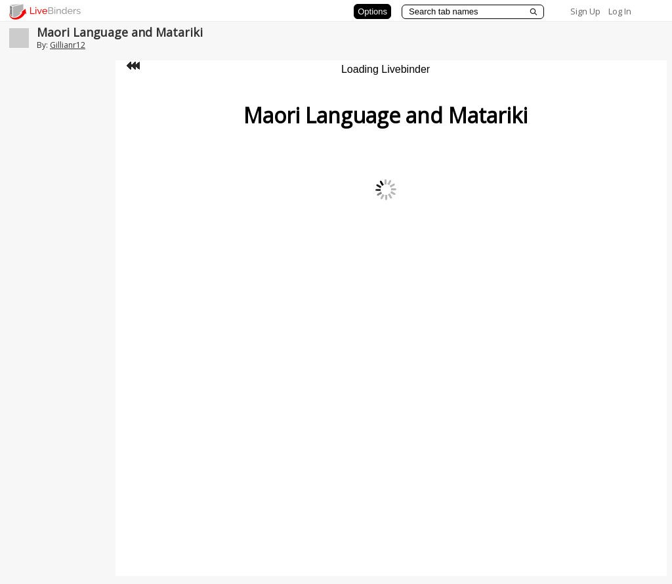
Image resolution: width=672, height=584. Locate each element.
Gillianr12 (67, 45)
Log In (619, 11)
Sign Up (585, 11)
